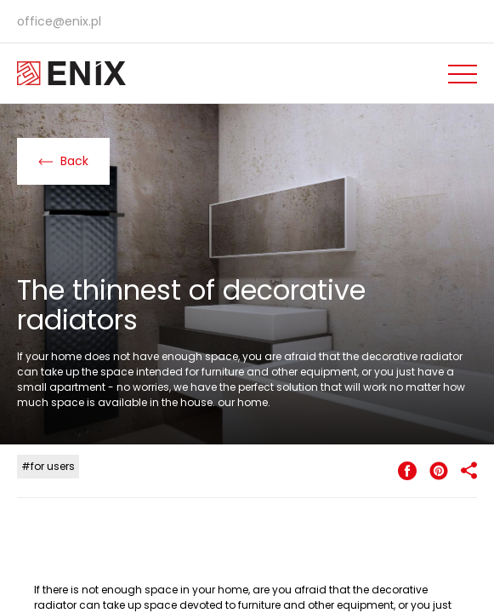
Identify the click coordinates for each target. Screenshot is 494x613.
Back (63, 160)
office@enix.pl (59, 21)
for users (53, 466)
